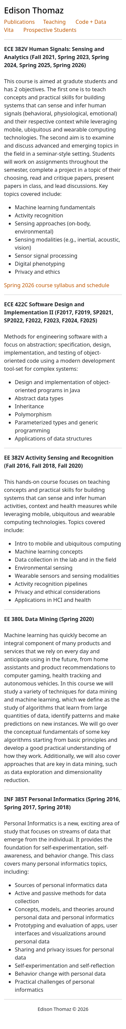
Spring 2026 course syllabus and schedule (56, 285)
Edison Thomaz (34, 10)
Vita (8, 30)
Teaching (54, 21)
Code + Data (91, 21)
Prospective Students (50, 30)
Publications (19, 21)
